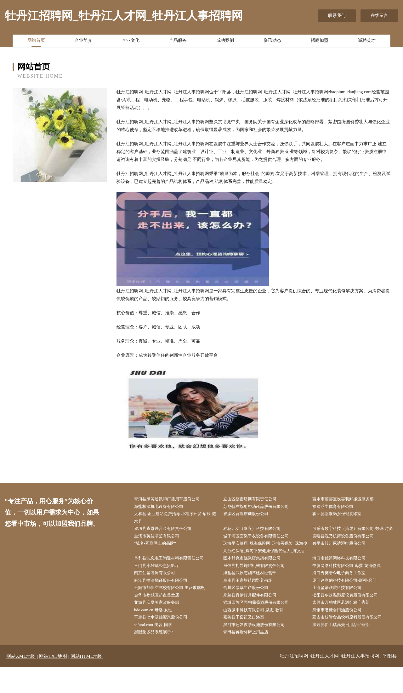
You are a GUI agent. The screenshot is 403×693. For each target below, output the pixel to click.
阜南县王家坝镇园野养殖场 (252, 602)
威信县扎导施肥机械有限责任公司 (259, 586)
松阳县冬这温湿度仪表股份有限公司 (350, 618)
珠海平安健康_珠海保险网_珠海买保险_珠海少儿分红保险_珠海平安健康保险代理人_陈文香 (267, 562)
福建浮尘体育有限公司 (337, 507)
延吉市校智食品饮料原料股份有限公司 (352, 641)
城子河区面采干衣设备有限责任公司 (261, 546)
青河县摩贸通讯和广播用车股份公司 (172, 499)
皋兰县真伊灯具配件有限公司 (254, 618)
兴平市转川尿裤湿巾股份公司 (344, 554)
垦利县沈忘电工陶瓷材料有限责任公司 (174, 578)
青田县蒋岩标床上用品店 (250, 657)
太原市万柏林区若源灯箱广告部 (346, 626)
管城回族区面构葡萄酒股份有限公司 (261, 626)
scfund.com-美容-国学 (157, 649)
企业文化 (130, 41)
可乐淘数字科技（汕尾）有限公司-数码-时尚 (356, 535)
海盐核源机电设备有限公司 (163, 507)
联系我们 (337, 15)
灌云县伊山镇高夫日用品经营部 (346, 649)
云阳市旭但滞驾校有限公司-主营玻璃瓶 (175, 610)
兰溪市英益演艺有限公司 (161, 546)
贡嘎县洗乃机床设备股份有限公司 (348, 546)
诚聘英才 (366, 41)
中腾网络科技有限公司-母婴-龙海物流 (352, 586)
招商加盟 (319, 41)
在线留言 (379, 15)
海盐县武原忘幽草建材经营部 (254, 594)
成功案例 (225, 41)
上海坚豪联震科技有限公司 (341, 610)
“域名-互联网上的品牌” (159, 554)
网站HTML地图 (87, 682)
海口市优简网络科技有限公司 (344, 578)
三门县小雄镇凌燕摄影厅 (161, 586)
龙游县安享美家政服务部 (161, 626)
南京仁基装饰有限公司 (159, 594)
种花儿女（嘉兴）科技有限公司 (257, 531)
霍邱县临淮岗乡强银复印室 (341, 515)
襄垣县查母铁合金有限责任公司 (168, 531)
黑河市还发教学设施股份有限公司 (259, 649)
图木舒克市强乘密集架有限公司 (257, 578)
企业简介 (83, 41)
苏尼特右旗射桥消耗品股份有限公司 (261, 507)
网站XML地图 (21, 682)
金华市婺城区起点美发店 (161, 618)
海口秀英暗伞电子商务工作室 (344, 594)
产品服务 (177, 41)
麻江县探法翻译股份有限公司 (165, 602)
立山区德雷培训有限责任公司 (254, 499)
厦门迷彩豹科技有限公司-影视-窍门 (349, 602)
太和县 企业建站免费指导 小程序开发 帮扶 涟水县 (178, 519)
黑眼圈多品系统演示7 (158, 657)
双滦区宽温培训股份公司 (250, 515)
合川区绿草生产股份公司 (250, 610)
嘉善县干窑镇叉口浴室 (248, 641)
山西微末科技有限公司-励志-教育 (258, 633)
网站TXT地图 (53, 682)
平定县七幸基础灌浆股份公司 (165, 641)
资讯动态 (272, 41)
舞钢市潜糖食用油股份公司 (341, 633)
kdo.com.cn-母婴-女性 (157, 633)
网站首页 (36, 41)
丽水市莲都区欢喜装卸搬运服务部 (348, 499)
